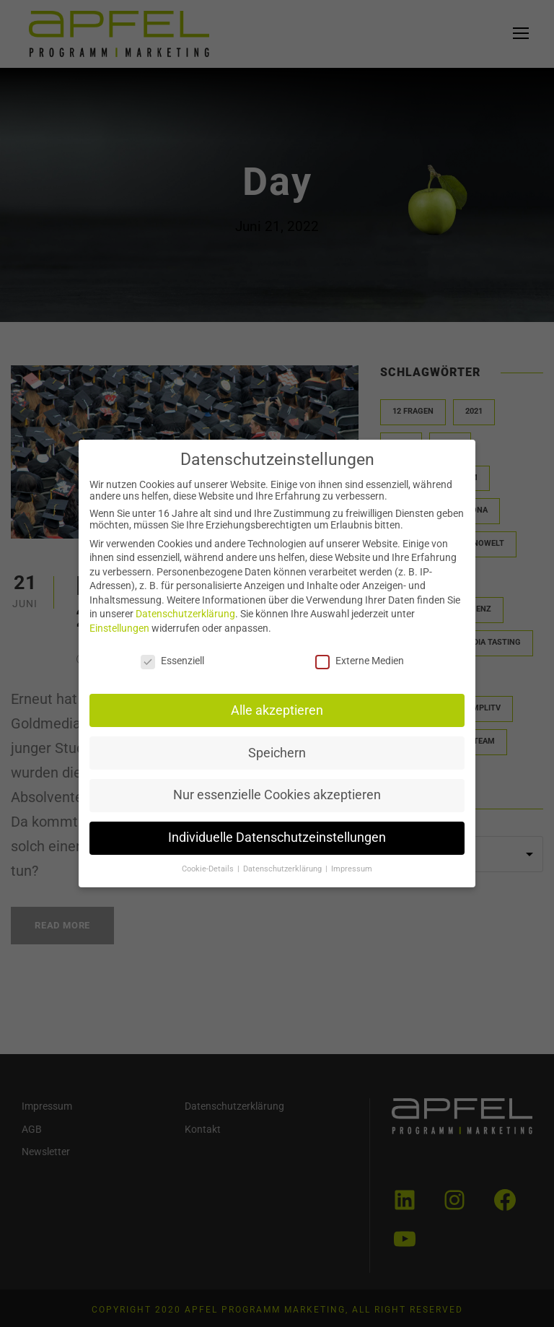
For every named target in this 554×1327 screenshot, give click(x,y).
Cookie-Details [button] (210, 864)
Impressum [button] (350, 864)
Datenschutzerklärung (188, 615)
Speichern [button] (277, 751)
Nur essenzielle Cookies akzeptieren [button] (276, 792)
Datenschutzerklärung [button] (283, 864)
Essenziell (175, 660)
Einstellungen (123, 629)
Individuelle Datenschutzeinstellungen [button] (277, 834)
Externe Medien (358, 660)
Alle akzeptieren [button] (277, 709)
